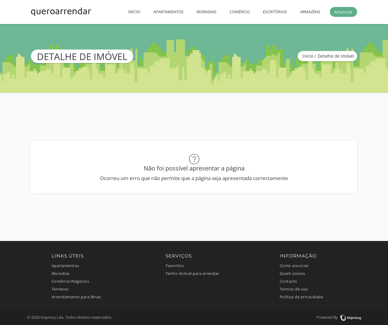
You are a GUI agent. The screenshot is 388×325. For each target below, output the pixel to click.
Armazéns (310, 11)
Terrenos (60, 289)
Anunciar (343, 12)
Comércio (240, 11)
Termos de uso (294, 289)
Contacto (288, 281)
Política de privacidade (301, 296)
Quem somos (292, 273)
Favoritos (175, 265)
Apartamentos (168, 11)
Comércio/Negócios (70, 281)
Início (134, 11)
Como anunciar (294, 265)
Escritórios (275, 11)
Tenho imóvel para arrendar (192, 273)
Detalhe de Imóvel (336, 56)
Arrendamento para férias (76, 296)
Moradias (206, 11)
